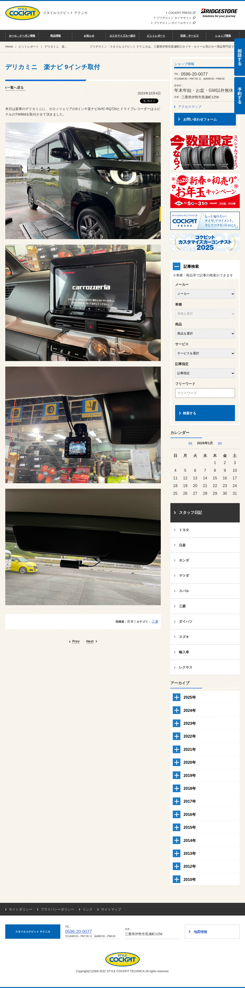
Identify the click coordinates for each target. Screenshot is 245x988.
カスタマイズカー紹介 (122, 35)
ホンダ (184, 560)
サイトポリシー (20, 909)
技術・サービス (189, 35)
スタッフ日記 (190, 512)
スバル (184, 591)
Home (9, 46)
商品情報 (55, 35)
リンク (88, 909)
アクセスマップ (189, 107)
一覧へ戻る (15, 87)
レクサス (185, 667)
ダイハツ (185, 621)
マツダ (184, 575)
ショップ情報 (223, 35)
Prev (75, 641)
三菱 (155, 621)
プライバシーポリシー (57, 909)
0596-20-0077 (78, 931)
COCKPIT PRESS (181, 13)
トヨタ (184, 530)
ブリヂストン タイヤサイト (175, 18)
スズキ (184, 637)
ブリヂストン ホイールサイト (174, 23)
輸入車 (184, 652)
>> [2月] (220, 443)
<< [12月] (190, 443)
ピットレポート (156, 35)
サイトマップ (111, 909)
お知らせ (89, 35)
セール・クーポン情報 (22, 35)
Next (90, 641)
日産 (182, 545)
